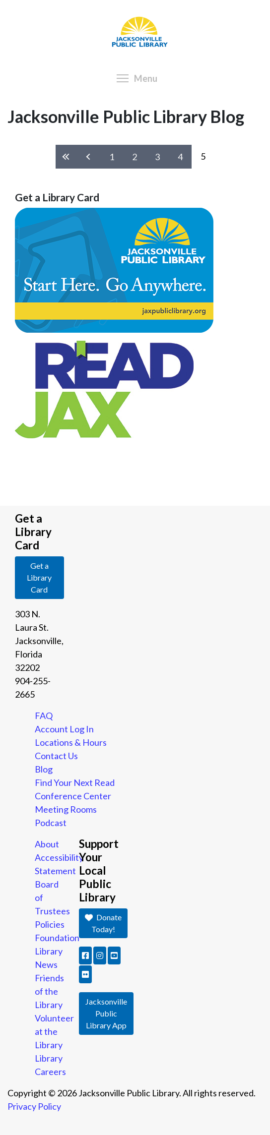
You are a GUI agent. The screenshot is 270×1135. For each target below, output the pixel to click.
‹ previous (89, 157)
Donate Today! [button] (103, 923)
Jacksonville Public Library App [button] (106, 1013)
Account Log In (64, 728)
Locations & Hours (71, 742)
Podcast (51, 822)
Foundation (57, 937)
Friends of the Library (49, 991)
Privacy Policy (34, 1106)
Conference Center (73, 795)
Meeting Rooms (66, 809)
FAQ (44, 715)
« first (67, 157)
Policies (50, 924)
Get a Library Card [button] (39, 577)
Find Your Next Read (75, 782)
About (47, 843)
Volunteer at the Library (54, 1031)
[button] (85, 955)
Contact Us (56, 755)
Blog (44, 769)
